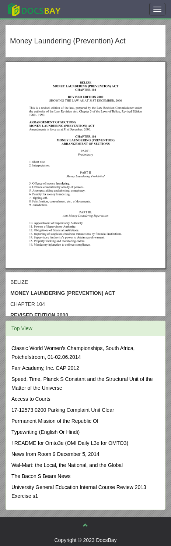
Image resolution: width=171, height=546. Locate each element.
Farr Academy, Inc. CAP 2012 (45, 368)
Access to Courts (30, 399)
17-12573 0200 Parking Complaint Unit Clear (62, 410)
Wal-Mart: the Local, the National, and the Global (67, 465)
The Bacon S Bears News (40, 476)
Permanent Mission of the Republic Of (54, 421)
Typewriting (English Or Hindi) (45, 432)
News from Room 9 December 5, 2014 (55, 454)
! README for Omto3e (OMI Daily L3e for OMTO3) (69, 443)
